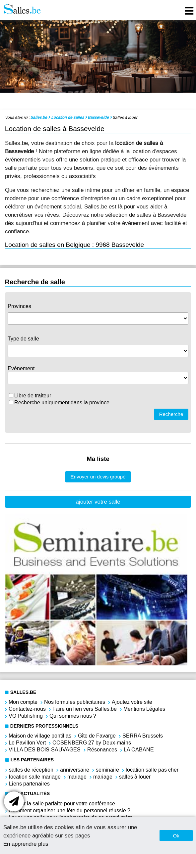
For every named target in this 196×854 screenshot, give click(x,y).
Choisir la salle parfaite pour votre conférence (62, 803)
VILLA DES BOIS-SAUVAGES (45, 749)
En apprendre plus (25, 843)
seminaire (107, 769)
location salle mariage (35, 776)
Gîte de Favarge (97, 735)
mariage (77, 776)
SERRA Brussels (142, 735)
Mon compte (23, 701)
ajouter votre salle (98, 502)
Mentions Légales (144, 708)
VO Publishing (26, 715)
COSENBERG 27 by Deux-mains (91, 742)
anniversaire (74, 769)
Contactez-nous (27, 708)
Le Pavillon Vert (27, 742)
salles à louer (135, 776)
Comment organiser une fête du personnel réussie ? (69, 810)
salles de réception (31, 769)
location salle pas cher (152, 769)
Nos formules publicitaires (74, 701)
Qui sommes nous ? (72, 715)
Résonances (102, 749)
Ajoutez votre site (132, 701)
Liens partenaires (29, 783)
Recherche (171, 414)
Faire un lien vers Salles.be (84, 708)
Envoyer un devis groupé (98, 476)
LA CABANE (139, 749)
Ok (176, 835)
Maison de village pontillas (40, 735)
